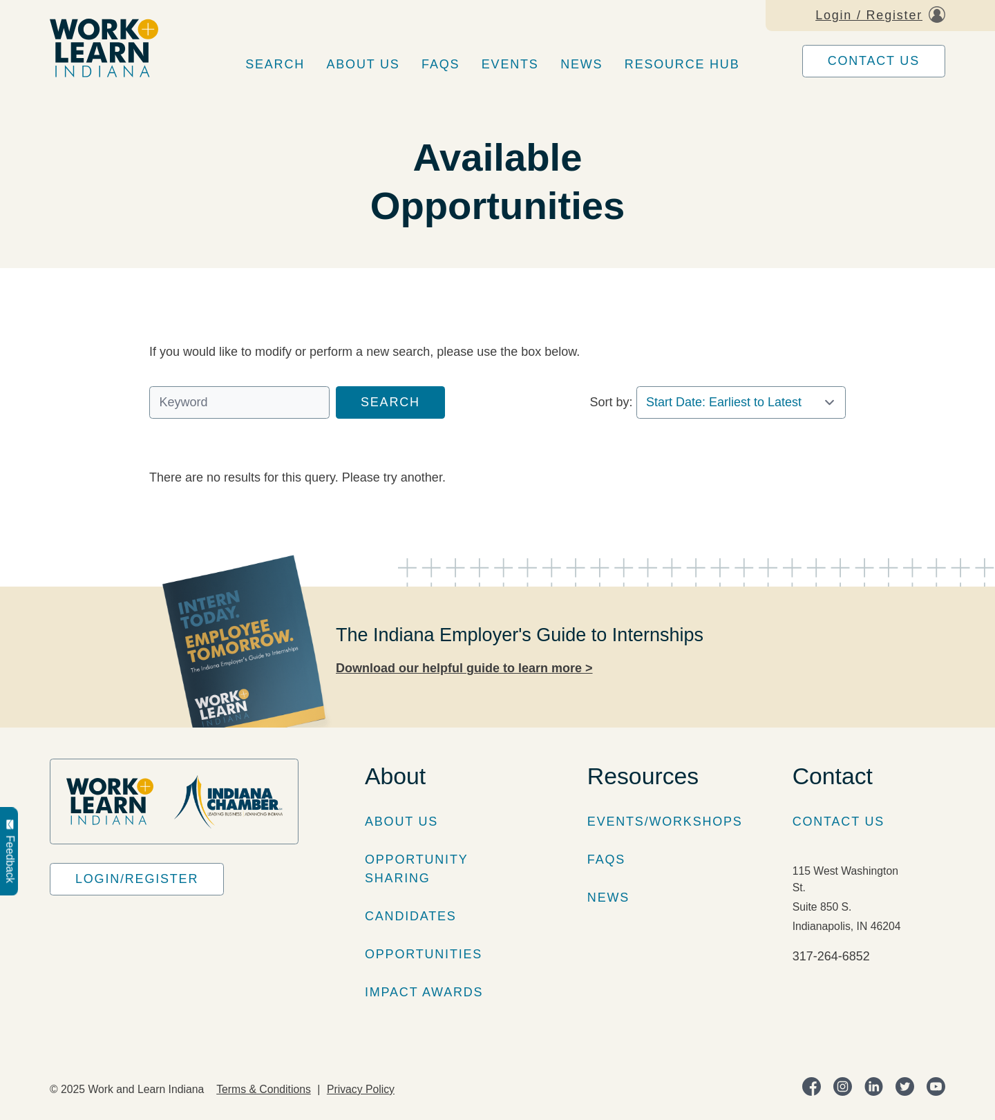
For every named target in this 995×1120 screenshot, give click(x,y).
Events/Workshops (665, 821)
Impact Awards (424, 992)
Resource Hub (682, 64)
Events (510, 64)
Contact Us (874, 61)
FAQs (440, 64)
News (581, 64)
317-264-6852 (831, 956)
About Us (363, 64)
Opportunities (423, 954)
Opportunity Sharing (416, 869)
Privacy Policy (361, 1089)
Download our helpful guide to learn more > (464, 668)
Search (275, 64)
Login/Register (136, 879)
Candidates (411, 916)
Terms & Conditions (263, 1089)
